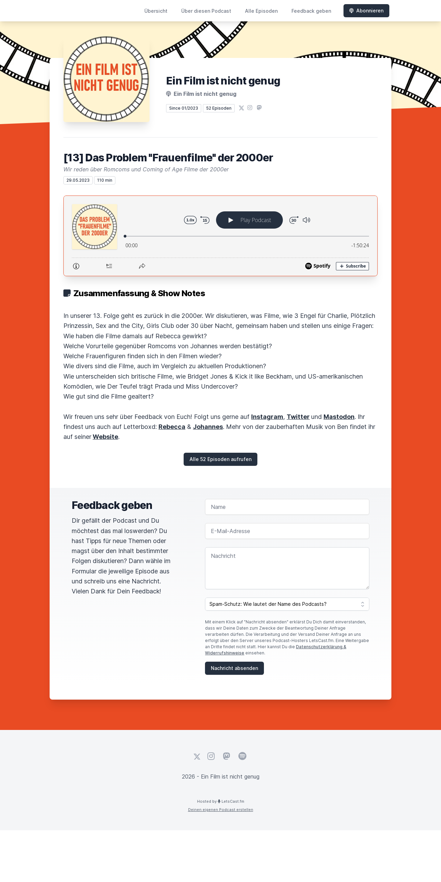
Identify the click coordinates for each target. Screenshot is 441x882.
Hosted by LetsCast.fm (220, 801)
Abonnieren (366, 10)
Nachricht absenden (234, 668)
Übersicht (155, 11)
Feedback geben (311, 11)
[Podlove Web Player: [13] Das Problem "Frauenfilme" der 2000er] (220, 236)
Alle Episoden (261, 11)
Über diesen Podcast (206, 11)
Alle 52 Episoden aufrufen (220, 459)
